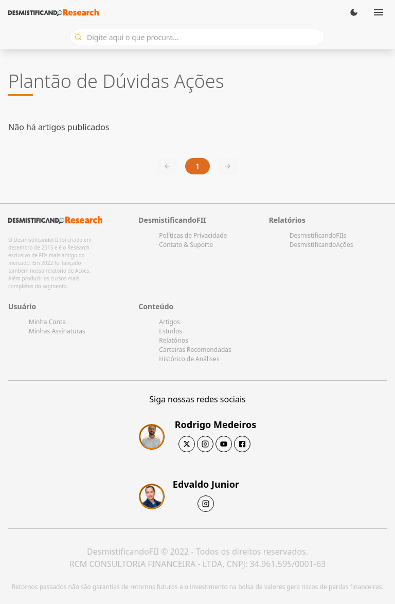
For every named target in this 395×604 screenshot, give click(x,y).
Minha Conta (47, 321)
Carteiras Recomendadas (195, 349)
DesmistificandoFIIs (318, 235)
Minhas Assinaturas (57, 331)
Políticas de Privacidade (193, 235)
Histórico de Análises (189, 358)
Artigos (169, 321)
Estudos (170, 331)
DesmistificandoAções (321, 244)
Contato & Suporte (186, 244)
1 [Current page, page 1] (197, 166)
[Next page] (228, 166)
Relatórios (173, 340)
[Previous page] (167, 166)
